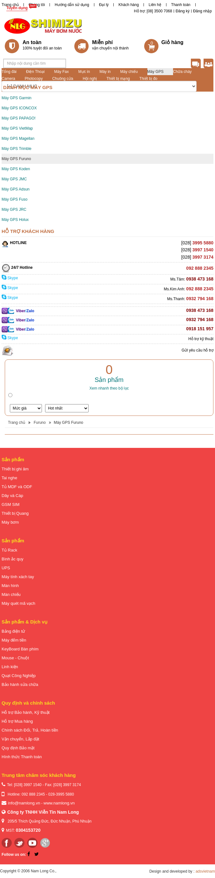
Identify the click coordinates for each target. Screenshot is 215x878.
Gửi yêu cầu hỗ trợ (197, 350)
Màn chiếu (11, 594)
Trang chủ (10, 5)
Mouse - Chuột (15, 657)
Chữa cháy (182, 71)
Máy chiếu (129, 71)
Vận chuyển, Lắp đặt (20, 739)
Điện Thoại (35, 71)
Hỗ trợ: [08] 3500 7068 (153, 11)
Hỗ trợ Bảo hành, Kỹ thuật (26, 712)
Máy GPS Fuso (14, 199)
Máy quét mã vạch (18, 603)
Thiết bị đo (148, 78)
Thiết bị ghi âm (15, 469)
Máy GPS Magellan (18, 138)
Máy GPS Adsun (16, 189)
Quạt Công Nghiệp (19, 675)
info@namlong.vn (24, 803)
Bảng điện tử (13, 631)
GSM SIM (10, 504)
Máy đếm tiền (14, 640)
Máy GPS (155, 71)
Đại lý (104, 5)
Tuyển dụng (17, 8)
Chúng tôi (37, 5)
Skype (10, 278)
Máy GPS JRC (14, 209)
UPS (6, 567)
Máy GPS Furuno (16, 159)
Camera (8, 78)
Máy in (105, 71)
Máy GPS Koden (16, 169)
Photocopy (34, 78)
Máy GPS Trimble (16, 148)
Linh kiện (10, 666)
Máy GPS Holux (15, 219)
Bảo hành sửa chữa (20, 684)
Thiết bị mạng (118, 78)
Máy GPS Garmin (16, 98)
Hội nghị (90, 78)
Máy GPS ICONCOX (19, 108)
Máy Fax (61, 71)
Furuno (40, 422)
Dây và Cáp (12, 495)
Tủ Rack (9, 550)
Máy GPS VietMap (17, 128)
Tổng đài (9, 71)
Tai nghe (9, 477)
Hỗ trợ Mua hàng (17, 721)
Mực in (84, 71)
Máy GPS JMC (14, 179)
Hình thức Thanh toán (22, 756)
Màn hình (10, 585)
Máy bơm (10, 522)
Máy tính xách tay (18, 576)
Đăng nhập (202, 11)
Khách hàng (128, 5)
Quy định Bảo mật (18, 748)
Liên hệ (155, 5)
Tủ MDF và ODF (17, 486)
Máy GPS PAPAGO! (19, 118)
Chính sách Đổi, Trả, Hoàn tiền (30, 730)
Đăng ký (183, 11)
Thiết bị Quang (15, 513)
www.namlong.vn (59, 803)
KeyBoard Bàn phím (20, 649)
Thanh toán (181, 5)
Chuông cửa (62, 78)
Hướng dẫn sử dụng (72, 5)
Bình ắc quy (12, 559)
